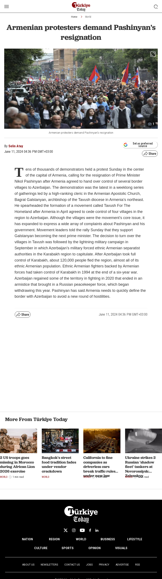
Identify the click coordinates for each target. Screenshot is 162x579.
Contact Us (72, 565)
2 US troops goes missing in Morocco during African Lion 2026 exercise (17, 464)
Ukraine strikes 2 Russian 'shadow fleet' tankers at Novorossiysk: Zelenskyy (140, 466)
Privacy (104, 565)
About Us (28, 565)
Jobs (89, 565)
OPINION (94, 548)
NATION (27, 539)
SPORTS (68, 548)
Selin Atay (15, 146)
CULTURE (40, 548)
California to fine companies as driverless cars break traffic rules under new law (99, 466)
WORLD (81, 539)
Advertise (122, 565)
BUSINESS (108, 539)
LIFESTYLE (134, 539)
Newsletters (49, 565)
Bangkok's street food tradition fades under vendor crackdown (59, 464)
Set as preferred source (138, 145)
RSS (137, 565)
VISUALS (121, 548)
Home (74, 17)
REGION (54, 539)
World (88, 17)
